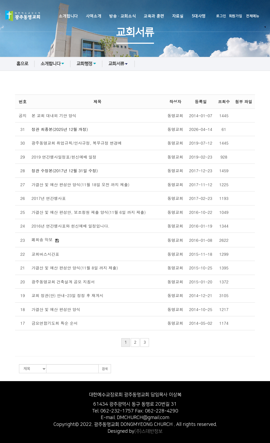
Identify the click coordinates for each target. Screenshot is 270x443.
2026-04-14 (200, 129)
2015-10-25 (200, 267)
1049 (224, 212)
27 (22, 184)
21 (22, 267)
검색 (105, 369)
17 (22, 323)
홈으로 (22, 63)
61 (223, 129)
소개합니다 (68, 16)
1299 (224, 254)
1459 (224, 170)
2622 (224, 240)
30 (22, 143)
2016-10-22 (200, 212)
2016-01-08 (200, 240)
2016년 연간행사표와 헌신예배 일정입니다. (71, 226)
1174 (224, 323)
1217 (224, 309)
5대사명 (199, 16)
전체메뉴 (252, 16)
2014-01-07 (200, 115)
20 (22, 281)
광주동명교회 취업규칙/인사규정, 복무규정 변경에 (77, 143)
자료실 (178, 16)
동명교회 (175, 115)
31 (22, 129)
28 (22, 170)
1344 (224, 226)
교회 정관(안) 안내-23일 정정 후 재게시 (68, 295)
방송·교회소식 (122, 16)
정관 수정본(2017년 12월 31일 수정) (65, 170)
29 (22, 157)
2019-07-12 (200, 143)
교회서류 (118, 63)
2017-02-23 (200, 198)
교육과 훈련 (154, 16)
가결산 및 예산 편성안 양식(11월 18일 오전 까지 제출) (80, 184)
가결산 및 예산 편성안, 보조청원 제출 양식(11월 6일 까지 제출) (89, 212)
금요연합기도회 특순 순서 (55, 323)
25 (22, 212)
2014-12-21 (200, 295)
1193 (224, 198)
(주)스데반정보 (148, 431)
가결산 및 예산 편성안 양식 (56, 309)
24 (22, 226)
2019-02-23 (200, 157)
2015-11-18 (200, 254)
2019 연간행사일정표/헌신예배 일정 (64, 157)
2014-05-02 (200, 323)
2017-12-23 (200, 170)
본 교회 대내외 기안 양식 (54, 115)
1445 (224, 115)
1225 (224, 184)
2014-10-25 (200, 309)
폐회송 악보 (42, 239)
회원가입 (235, 16)
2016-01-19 (200, 226)
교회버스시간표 (45, 254)
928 (223, 157)
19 (22, 295)
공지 (23, 115)
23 (22, 240)
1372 (224, 281)
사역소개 (93, 16)
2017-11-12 (200, 184)
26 (22, 198)
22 (22, 254)
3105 (224, 295)
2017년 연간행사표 (49, 198)
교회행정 (86, 63)
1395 (224, 267)
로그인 (221, 16)
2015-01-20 (200, 281)
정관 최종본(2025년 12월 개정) (60, 129)
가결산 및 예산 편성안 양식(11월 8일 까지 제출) (75, 267)
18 (22, 309)
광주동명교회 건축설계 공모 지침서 (63, 281)
